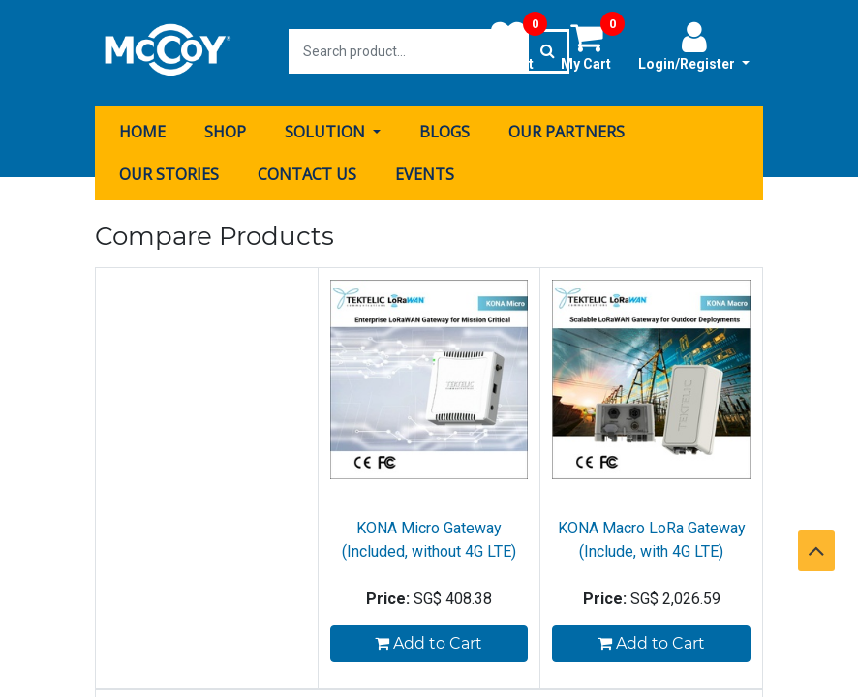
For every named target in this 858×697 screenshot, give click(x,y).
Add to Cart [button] (428, 640)
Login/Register (694, 45)
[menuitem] (142, 128)
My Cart (593, 45)
